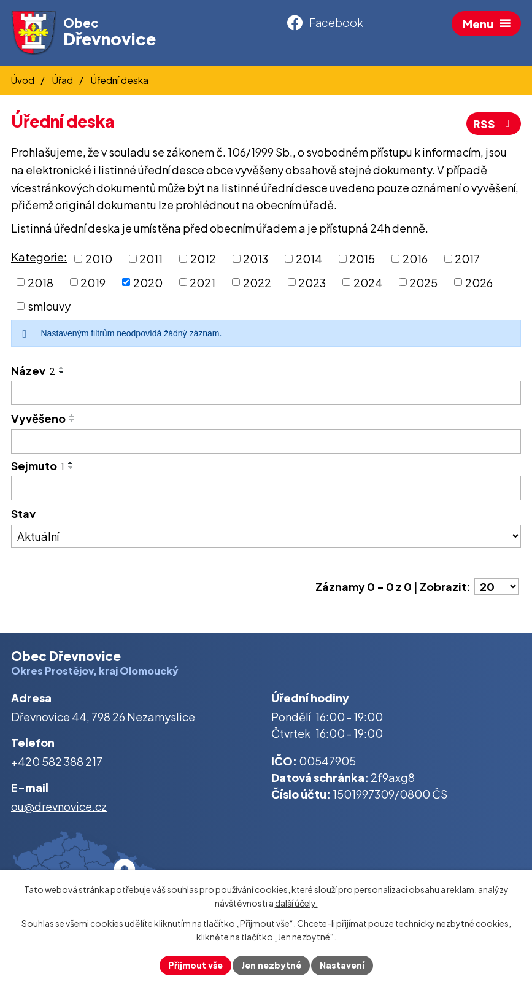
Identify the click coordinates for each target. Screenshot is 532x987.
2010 (98, 259)
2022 (257, 282)
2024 (367, 282)
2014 (309, 259)
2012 (203, 259)
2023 (312, 282)
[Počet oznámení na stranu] (496, 586)
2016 (415, 259)
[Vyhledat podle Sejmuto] (266, 488)
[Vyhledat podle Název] (266, 393)
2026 (479, 282)
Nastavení (342, 964)
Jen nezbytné (271, 964)
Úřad (62, 80)
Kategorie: (39, 257)
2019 (93, 282)
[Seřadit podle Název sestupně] (62, 372)
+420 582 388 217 (56, 761)
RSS (494, 124)
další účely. (296, 903)
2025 (423, 282)
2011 (151, 259)
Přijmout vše (195, 964)
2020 (148, 282)
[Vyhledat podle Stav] (266, 536)
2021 (202, 282)
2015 (362, 259)
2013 (255, 259)
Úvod (22, 80)
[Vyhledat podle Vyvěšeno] (266, 441)
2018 (40, 282)
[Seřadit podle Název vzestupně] (62, 367)
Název (33, 370)
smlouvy (49, 306)
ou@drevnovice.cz (59, 806)
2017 (467, 259)
